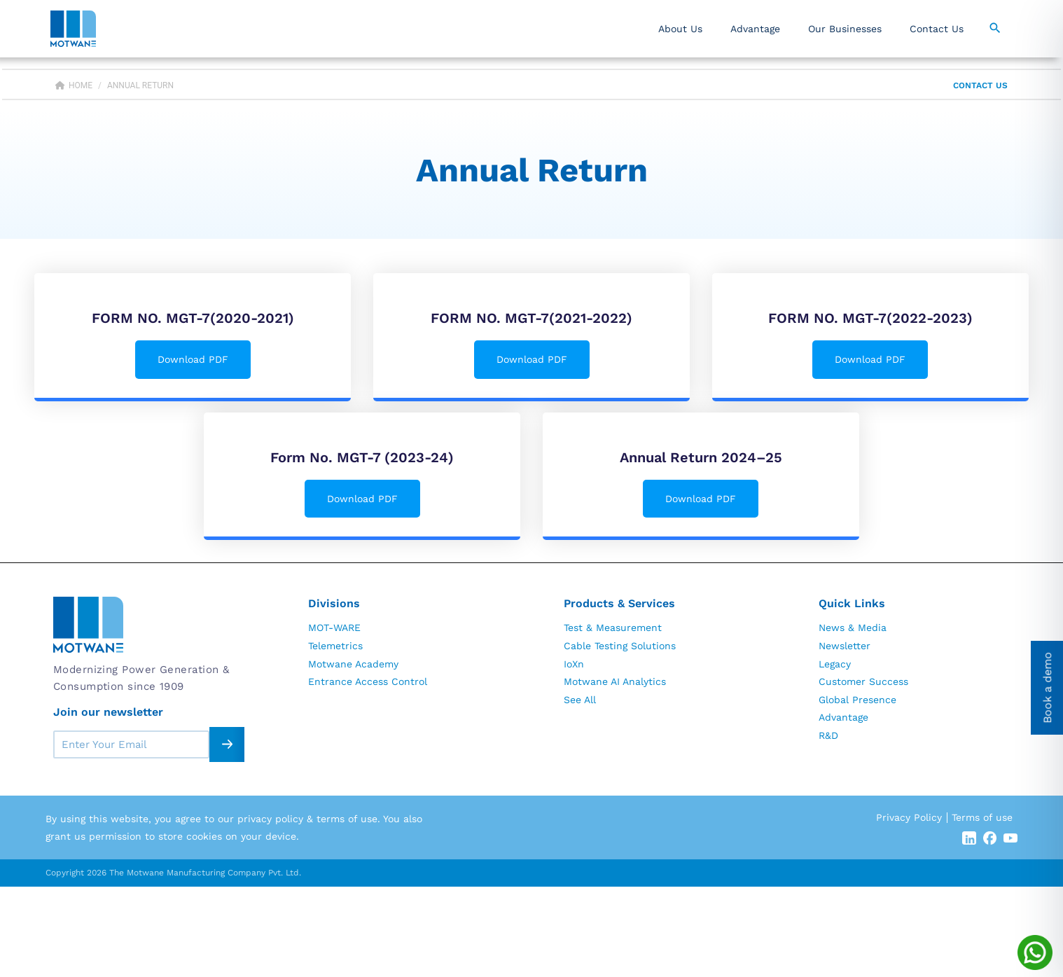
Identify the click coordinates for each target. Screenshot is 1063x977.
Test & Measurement (613, 627)
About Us (680, 28)
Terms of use (982, 817)
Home (73, 85)
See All (580, 699)
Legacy (835, 664)
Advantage (755, 28)
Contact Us (937, 28)
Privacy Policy (909, 817)
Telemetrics (335, 645)
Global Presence (857, 699)
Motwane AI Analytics (615, 681)
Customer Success (863, 681)
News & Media (853, 627)
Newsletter (844, 645)
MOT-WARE (334, 627)
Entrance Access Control (367, 681)
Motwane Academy (353, 664)
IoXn (574, 664)
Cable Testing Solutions (620, 645)
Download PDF (193, 359)
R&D (828, 735)
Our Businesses (845, 28)
